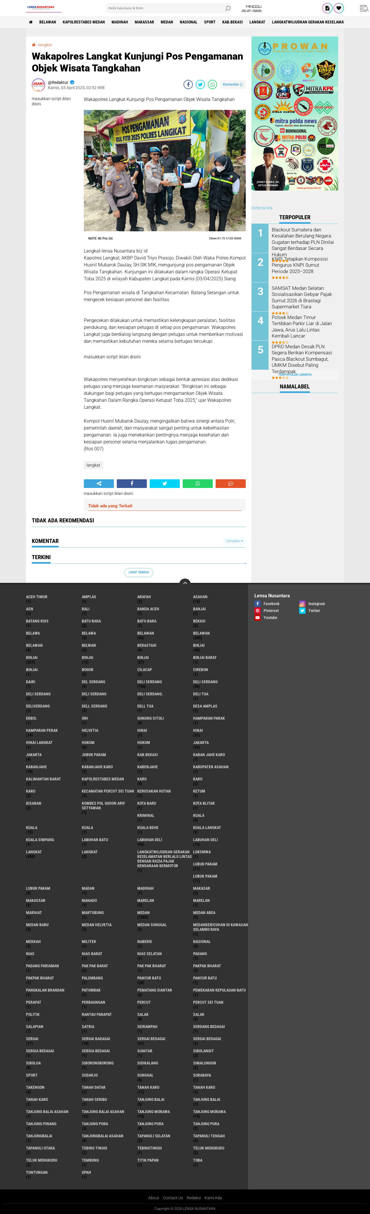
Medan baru (37, 924)
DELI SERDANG (94, 694)
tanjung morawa (153, 1111)
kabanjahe (36, 766)
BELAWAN (47, 22)
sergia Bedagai (40, 1051)
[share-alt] (99, 483)
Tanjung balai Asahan (103, 1111)
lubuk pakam (205, 864)
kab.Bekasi (232, 22)
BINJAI (143, 657)
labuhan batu (95, 839)
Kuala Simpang (40, 839)
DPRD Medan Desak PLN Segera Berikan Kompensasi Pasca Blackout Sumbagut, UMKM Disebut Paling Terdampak (300, 358)
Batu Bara (146, 621)
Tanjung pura (150, 1123)
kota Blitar (204, 803)
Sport (210, 22)
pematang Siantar (154, 990)
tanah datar (94, 1087)
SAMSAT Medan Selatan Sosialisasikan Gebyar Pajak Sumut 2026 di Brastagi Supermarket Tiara (301, 297)
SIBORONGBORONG (98, 1063)
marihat (34, 912)
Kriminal (145, 815)
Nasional (188, 22)
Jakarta (34, 754)
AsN (29, 609)
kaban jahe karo (209, 754)
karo (142, 779)
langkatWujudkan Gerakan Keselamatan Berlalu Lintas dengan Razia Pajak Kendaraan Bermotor (164, 859)
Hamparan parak (209, 718)
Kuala (31, 827)
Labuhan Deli (205, 839)
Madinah (120, 22)
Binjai (32, 657)
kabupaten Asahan (211, 766)
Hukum (143, 742)
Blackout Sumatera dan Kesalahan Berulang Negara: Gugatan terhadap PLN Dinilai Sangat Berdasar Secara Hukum (302, 241)
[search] (169, 8)
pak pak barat (95, 966)
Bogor (87, 669)
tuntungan (37, 1172)
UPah (86, 1172)
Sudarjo (90, 1075)
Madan (88, 888)
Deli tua (200, 694)
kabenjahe (147, 766)
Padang (200, 953)
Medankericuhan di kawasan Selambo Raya (220, 927)
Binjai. (32, 669)
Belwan (89, 645)
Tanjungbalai (39, 1136)
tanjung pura (95, 1123)
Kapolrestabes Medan (84, 22)
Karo (197, 779)
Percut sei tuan (208, 1002)
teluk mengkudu (208, 1148)
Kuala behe (147, 827)
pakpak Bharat (40, 978)
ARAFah (144, 596)
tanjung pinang (41, 1123)
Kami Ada (213, 1197)
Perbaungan (93, 1002)
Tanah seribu (94, 1099)
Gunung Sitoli (150, 718)
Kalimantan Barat (43, 779)
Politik (33, 1014)
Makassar (144, 22)
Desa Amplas (205, 706)
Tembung (90, 1160)
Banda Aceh (148, 609)
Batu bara (91, 621)
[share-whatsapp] (212, 84)
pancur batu (149, 978)
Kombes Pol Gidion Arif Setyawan (103, 805)
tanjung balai (150, 1099)
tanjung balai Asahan (47, 1111)
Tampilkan (234, 541)
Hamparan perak (42, 730)
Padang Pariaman (42, 966)
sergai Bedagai (151, 1038)
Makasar (201, 888)
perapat (33, 1002)
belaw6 (33, 633)
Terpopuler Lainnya (295, 375)
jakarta (201, 742)
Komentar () (233, 84)
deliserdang (38, 706)
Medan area (204, 912)
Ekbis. (31, 718)
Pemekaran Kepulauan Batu (219, 990)
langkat (257, 22)
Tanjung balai (206, 1099)
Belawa (89, 633)
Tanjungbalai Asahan (102, 1136)
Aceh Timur (36, 596)
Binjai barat (205, 657)
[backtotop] (185, 584)
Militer (89, 941)
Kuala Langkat (207, 827)
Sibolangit (203, 1051)
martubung (93, 912)
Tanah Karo (37, 1099)
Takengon (35, 1087)
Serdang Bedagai (209, 1026)
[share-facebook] (188, 84)
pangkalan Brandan (45, 990)
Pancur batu (205, 978)
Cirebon (200, 669)
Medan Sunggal (152, 924)
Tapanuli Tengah (209, 1136)
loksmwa (202, 852)
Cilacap (144, 669)
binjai (199, 645)
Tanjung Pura (206, 1123)
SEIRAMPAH (147, 1026)
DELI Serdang (38, 694)
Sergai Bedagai (207, 1038)
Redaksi (194, 1197)
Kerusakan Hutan (154, 791)
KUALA (87, 827)
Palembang (92, 978)
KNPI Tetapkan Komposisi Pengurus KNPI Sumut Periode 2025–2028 (302, 265)
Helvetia (90, 730)
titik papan (148, 1160)
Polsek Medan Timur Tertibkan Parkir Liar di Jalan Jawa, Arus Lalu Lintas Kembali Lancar (301, 326)
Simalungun (204, 1063)
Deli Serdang (205, 681)
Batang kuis (37, 621)
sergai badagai (96, 1038)
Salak (198, 1014)
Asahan (200, 596)
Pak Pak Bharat (151, 966)
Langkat (90, 852)
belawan (145, 633)
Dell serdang (94, 706)
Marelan (201, 900)
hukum (88, 742)
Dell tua (145, 706)
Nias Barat (92, 953)
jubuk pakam (94, 754)
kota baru (146, 803)
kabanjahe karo (97, 766)
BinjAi (87, 657)
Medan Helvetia (97, 924)
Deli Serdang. (150, 694)
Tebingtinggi (149, 1148)
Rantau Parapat (97, 1014)
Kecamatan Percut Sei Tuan (108, 791)
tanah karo (148, 1087)
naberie (144, 941)
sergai (32, 1038)
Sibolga (33, 1063)
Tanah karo (204, 1087)
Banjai (199, 609)
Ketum (199, 791)
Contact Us (173, 1197)
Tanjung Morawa (209, 1111)
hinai (142, 730)
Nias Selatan (149, 953)
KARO (30, 791)
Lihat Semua (139, 572)
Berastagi (146, 645)
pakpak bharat (207, 966)
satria (88, 1026)
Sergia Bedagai (96, 1051)
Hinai (198, 730)
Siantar (144, 1051)
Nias (30, 953)
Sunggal (145, 1075)
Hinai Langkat (39, 742)
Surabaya (202, 1075)
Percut (144, 1002)
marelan (145, 900)
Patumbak (91, 990)
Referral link (262, 208)
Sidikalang (147, 1063)
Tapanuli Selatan (153, 1136)
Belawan (201, 633)
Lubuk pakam (38, 888)
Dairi (30, 681)
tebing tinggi (94, 1148)
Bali (86, 609)
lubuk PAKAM (205, 876)
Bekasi (199, 621)
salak (143, 1014)
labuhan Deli (149, 839)
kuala (198, 815)
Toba (197, 1160)
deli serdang (149, 681)
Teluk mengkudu (41, 1160)
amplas (89, 596)
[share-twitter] (200, 84)
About (153, 1197)
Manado (89, 900)
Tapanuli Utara (40, 1148)
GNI (85, 718)
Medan (167, 22)
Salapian (34, 1026)
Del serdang (93, 681)
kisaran (33, 803)
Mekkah (33, 941)
